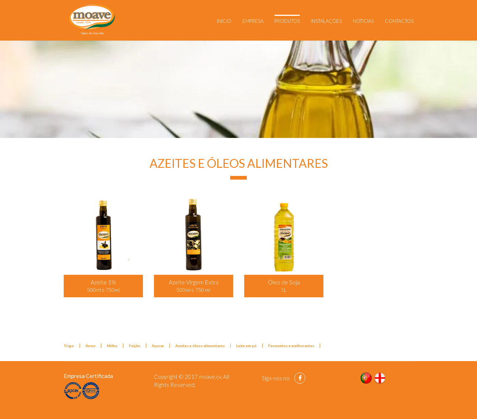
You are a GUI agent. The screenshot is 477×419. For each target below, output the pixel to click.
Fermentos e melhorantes (291, 345)
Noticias (363, 21)
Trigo (69, 345)
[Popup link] (103, 234)
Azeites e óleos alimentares (200, 345)
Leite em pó (246, 345)
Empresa (252, 21)
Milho (112, 345)
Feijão (134, 345)
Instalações (326, 21)
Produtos (287, 21)
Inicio (224, 21)
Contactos (399, 21)
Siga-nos (272, 378)
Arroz (90, 345)
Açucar (158, 345)
